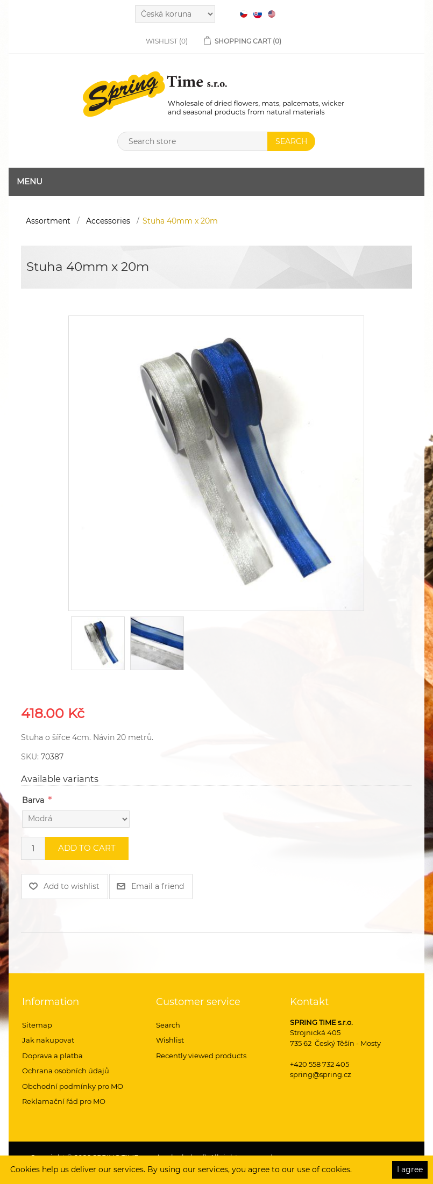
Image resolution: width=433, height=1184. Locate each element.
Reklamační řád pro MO (63, 1101)
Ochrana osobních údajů (65, 1070)
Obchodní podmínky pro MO (72, 1086)
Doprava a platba (52, 1055)
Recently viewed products (201, 1055)
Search (168, 1025)
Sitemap (37, 1025)
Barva (33, 800)
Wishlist (170, 1040)
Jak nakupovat (48, 1040)
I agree (410, 1169)
